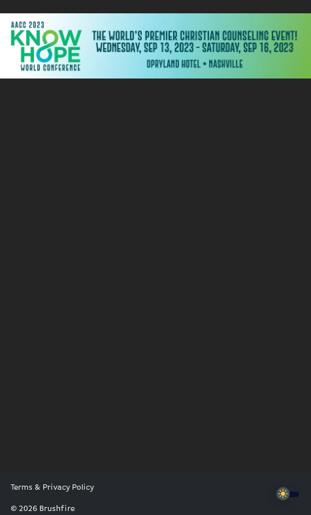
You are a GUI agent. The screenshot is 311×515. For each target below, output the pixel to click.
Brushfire (57, 509)
